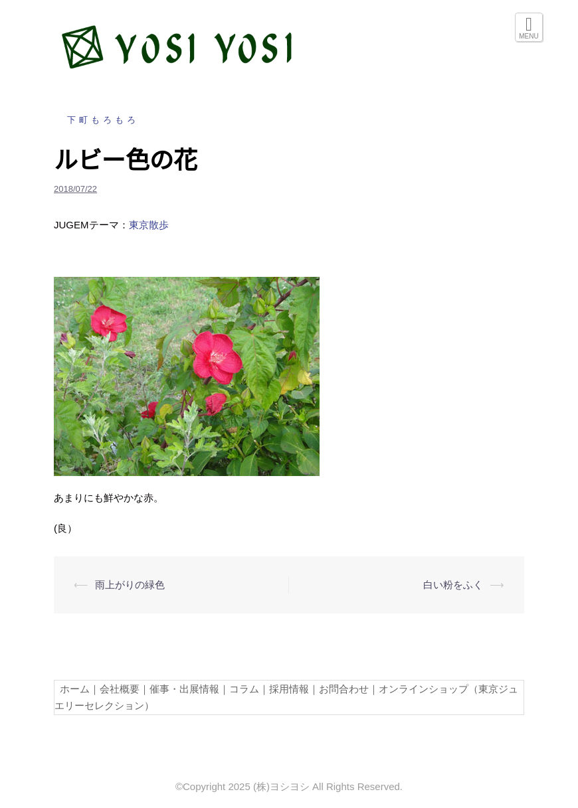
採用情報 (289, 688)
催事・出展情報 (184, 688)
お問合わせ (344, 688)
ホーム (72, 688)
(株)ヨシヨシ (281, 786)
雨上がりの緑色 (130, 584)
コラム (244, 688)
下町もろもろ (103, 120)
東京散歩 (149, 224)
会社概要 (120, 688)
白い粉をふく (453, 584)
